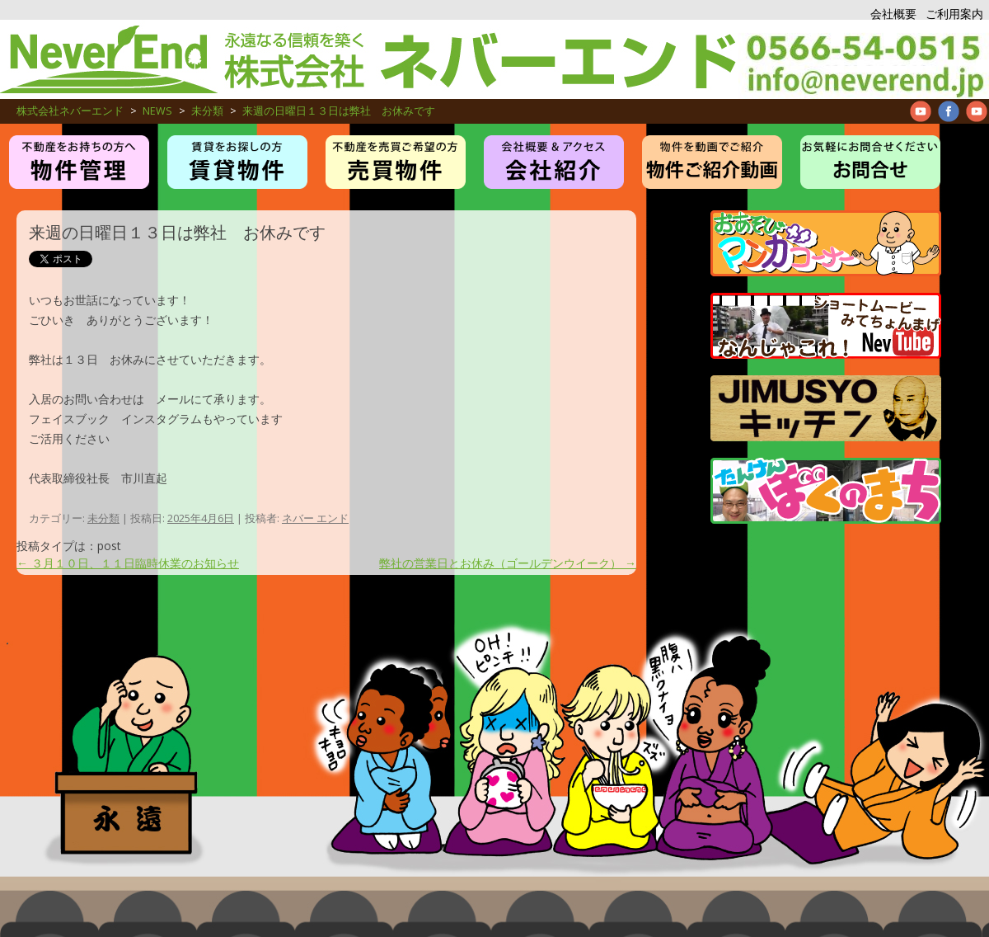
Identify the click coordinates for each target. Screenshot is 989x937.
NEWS (157, 111)
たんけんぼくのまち (825, 491)
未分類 (207, 111)
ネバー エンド (315, 518)
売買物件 (396, 162)
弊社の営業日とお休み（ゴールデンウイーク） (507, 563)
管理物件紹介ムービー (712, 162)
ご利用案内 (954, 13)
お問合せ (870, 162)
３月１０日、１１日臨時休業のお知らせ (127, 563)
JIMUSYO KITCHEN (825, 408)
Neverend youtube (920, 111)
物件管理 (79, 162)
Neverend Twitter (976, 111)
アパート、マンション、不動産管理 (863, 59)
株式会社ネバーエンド (369, 59)
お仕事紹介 (554, 162)
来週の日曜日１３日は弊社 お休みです (338, 111)
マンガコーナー (825, 243)
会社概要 (893, 13)
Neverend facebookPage (948, 111)
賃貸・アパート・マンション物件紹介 (237, 162)
